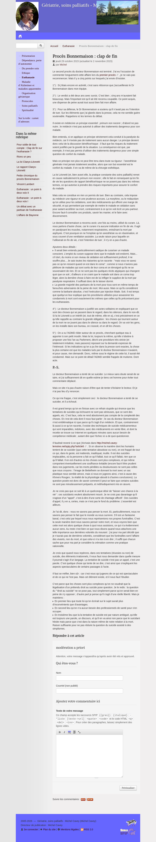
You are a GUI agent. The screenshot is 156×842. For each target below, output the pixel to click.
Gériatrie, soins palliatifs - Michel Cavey (81, 5)
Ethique (26, 72)
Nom (58, 672)
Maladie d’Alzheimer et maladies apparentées (29, 85)
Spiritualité (28, 110)
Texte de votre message (69, 710)
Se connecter (29, 829)
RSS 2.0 (87, 829)
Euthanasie (69, 46)
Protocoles (27, 101)
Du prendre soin (30, 68)
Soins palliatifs (30, 105)
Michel (63, 64)
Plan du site (48, 829)
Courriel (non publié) (67, 685)
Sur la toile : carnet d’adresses (28, 120)
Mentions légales (68, 829)
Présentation (28, 55)
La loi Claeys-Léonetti (28, 161)
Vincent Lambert (25, 184)
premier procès (108, 75)
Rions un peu (24, 156)
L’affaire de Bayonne (27, 215)
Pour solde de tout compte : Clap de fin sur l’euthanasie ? (29, 148)
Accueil (54, 46)
